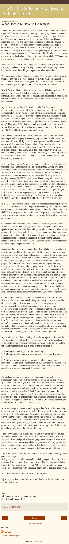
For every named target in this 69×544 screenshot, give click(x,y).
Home (34, 518)
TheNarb (7, 532)
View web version (34, 523)
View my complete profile (11, 536)
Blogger (39, 541)
